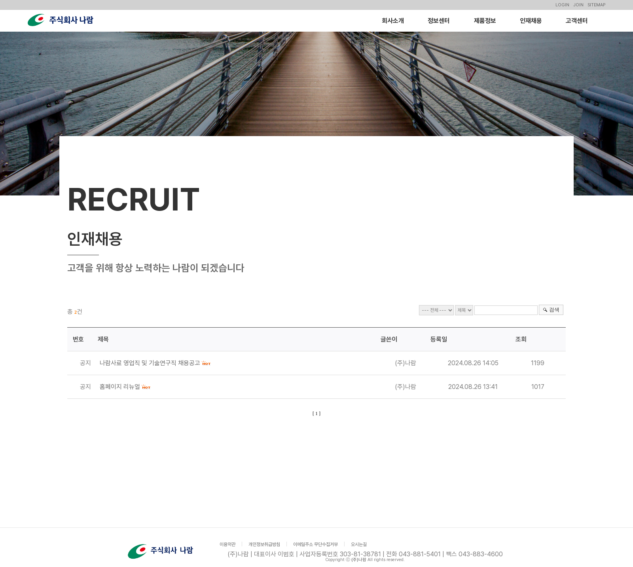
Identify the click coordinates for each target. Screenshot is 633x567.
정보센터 (439, 21)
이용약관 (227, 544)
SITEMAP (596, 5)
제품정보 (485, 21)
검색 (554, 310)
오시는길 (359, 544)
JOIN (578, 5)
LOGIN (562, 5)
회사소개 (393, 21)
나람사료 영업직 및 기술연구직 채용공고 (150, 363)
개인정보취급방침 (264, 544)
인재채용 (531, 21)
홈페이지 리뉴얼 (120, 387)
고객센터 (577, 21)
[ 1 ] (316, 413)
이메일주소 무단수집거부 (315, 544)
